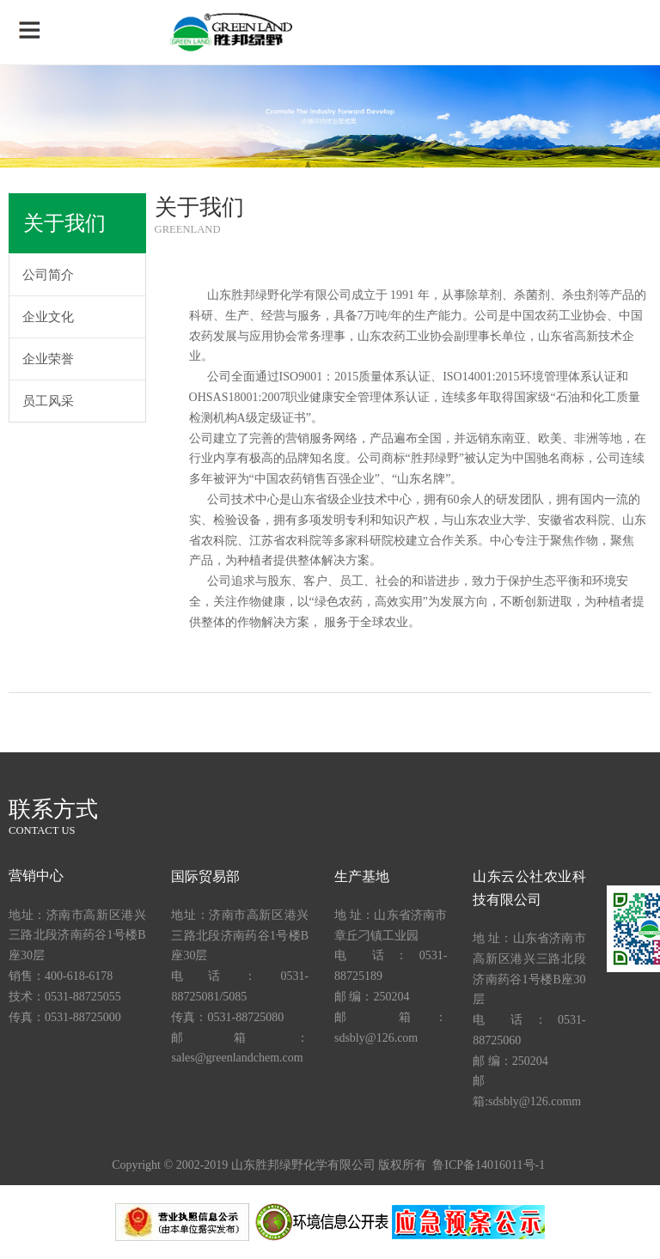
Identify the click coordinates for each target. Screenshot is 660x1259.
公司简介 (48, 275)
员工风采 (48, 401)
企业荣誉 (48, 359)
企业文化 (48, 317)
